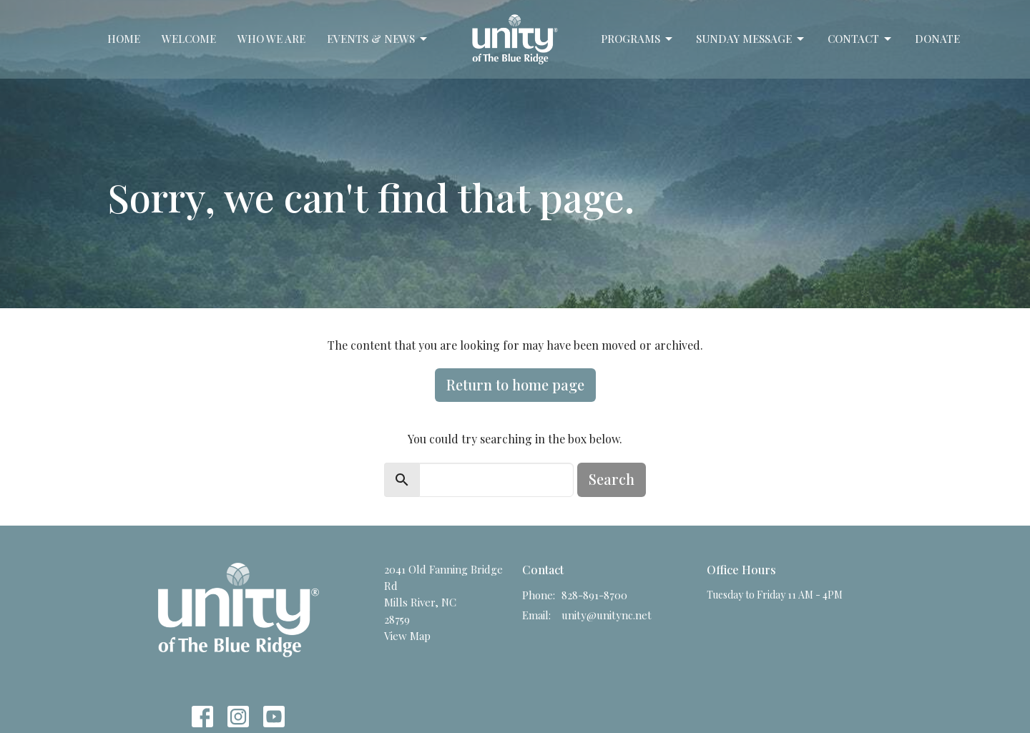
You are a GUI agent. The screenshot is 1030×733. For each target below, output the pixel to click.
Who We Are (271, 38)
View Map (407, 636)
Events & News (378, 38)
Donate (937, 38)
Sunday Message (751, 38)
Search (611, 478)
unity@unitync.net (606, 615)
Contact (860, 38)
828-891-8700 (594, 595)
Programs (638, 38)
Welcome (189, 38)
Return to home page (515, 384)
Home (123, 38)
